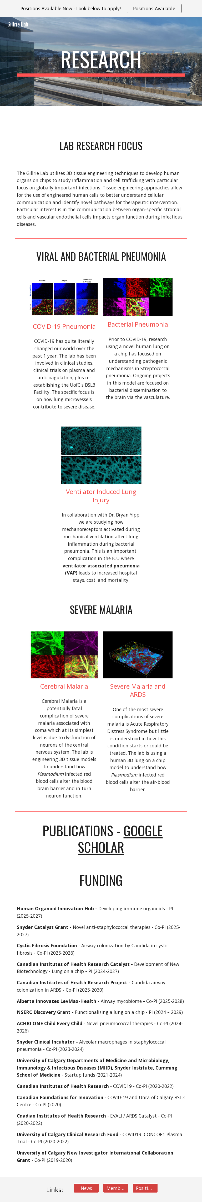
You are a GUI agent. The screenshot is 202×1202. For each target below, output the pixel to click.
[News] (86, 1187)
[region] (101, 8)
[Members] (115, 1187)
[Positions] (145, 1187)
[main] (101, 61)
